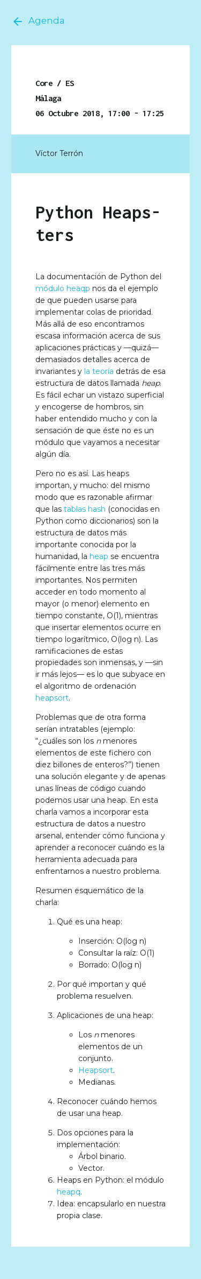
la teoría (99, 371)
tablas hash (85, 509)
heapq (68, 1192)
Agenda (38, 21)
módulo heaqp (62, 288)
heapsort (52, 698)
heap (99, 556)
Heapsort (95, 1070)
